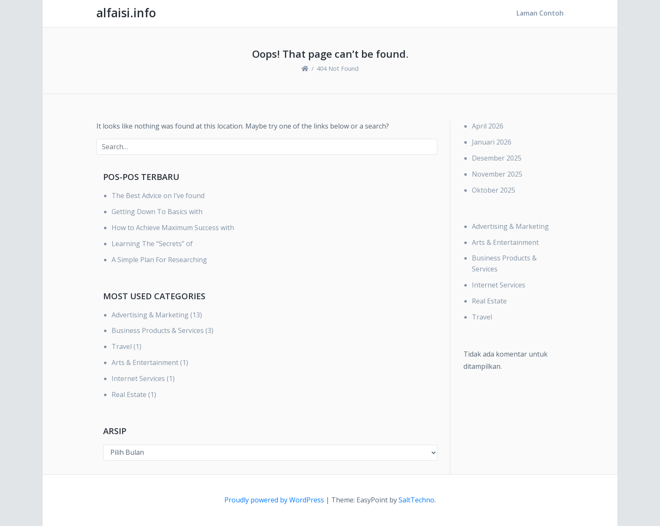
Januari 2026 (491, 142)
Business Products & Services (158, 330)
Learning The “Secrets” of (152, 243)
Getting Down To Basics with (157, 211)
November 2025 (497, 174)
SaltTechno (416, 500)
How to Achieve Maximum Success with (173, 227)
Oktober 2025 (493, 190)
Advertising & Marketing (150, 314)
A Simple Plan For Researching (159, 259)
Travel (122, 346)
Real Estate (129, 394)
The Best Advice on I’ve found (158, 195)
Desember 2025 (497, 158)
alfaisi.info (126, 13)
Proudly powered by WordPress (275, 500)
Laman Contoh (540, 13)
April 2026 (487, 126)
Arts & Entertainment (145, 362)
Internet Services (138, 378)
